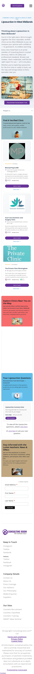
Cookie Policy (17, 641)
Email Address (11, 484)
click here (23, 427)
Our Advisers (8, 587)
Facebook (7, 552)
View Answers (11, 418)
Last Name (10, 500)
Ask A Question (17, 6)
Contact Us (7, 578)
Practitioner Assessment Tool (17, 102)
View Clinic (17, 189)
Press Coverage (9, 584)
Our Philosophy (9, 591)
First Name (10, 493)
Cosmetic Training (11, 616)
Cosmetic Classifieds (11, 613)
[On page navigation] (17, 111)
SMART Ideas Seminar (12, 619)
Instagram (7, 546)
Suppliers (7, 597)
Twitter (6, 549)
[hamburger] (31, 5)
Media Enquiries (10, 594)
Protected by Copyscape (17, 670)
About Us (7, 581)
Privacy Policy (17, 639)
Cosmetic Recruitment (12, 609)
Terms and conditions (16, 637)
